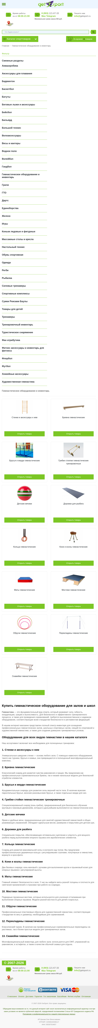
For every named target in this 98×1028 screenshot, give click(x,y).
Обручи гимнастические (24, 633)
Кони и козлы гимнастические (73, 547)
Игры (5, 223)
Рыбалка (7, 278)
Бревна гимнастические (73, 417)
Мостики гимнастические (73, 590)
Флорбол (7, 358)
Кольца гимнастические (24, 547)
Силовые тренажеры (14, 286)
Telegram (51, 16)
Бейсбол (7, 112)
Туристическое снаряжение (17, 332)
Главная (5, 46)
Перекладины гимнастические (73, 633)
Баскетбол (8, 89)
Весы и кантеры (11, 143)
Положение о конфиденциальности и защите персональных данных (49, 1014)
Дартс (5, 200)
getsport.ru (82, 16)
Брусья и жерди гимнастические (24, 460)
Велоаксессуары (11, 135)
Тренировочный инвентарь (17, 324)
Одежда (6, 262)
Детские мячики (24, 504)
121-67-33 (50, 13)
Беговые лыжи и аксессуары (18, 104)
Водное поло (9, 151)
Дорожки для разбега (73, 504)
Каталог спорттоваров (18, 39)
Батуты (6, 97)
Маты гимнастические (24, 590)
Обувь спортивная (12, 255)
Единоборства (10, 208)
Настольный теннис (13, 247)
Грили (5, 185)
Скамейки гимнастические (24, 676)
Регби (5, 270)
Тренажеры (8, 317)
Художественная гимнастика (18, 381)
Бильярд (7, 120)
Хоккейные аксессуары (15, 374)
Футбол (6, 366)
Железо (6, 216)
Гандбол (6, 166)
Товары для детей (12, 309)
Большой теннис (11, 128)
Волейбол (7, 159)
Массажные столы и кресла (18, 239)
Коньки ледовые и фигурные (18, 231)
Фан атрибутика (11, 340)
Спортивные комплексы (16, 293)
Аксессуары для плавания (17, 73)
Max (43, 16)
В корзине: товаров (83, 39)
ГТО (4, 192)
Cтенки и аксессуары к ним (24, 417)
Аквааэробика (10, 65)
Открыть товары (24, 434)
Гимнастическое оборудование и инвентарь (31, 46)
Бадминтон (8, 81)
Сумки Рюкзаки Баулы (15, 301)
